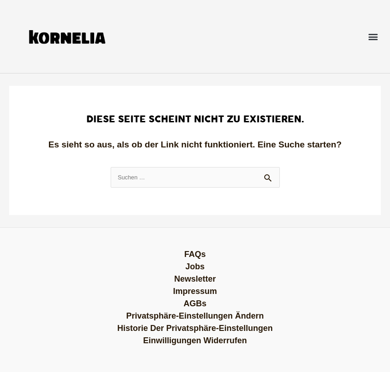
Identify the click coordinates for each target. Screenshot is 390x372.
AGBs (194, 303)
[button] (373, 36)
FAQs (195, 254)
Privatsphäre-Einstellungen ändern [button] (195, 315)
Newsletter (195, 278)
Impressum (195, 291)
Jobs (194, 266)
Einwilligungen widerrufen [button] (195, 340)
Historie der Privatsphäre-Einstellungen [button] (194, 328)
